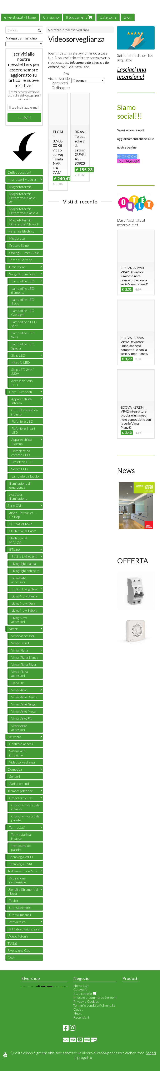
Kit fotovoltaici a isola (24, 929)
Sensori (14, 776)
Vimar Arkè (19, 690)
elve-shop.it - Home (20, 17)
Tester (13, 900)
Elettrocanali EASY (22, 531)
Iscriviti (24, 117)
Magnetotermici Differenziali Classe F (24, 222)
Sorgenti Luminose (22, 274)
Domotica (15, 769)
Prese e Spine (19, 245)
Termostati (17, 827)
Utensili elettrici (20, 908)
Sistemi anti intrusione (17, 753)
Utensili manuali (20, 915)
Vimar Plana (19, 650)
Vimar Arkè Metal (23, 711)
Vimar (13, 629)
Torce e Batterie (20, 260)
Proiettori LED (21, 462)
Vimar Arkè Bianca (24, 697)
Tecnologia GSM (20, 864)
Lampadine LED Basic (22, 301)
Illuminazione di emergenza (19, 485)
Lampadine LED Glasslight (22, 312)
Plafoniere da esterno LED (20, 453)
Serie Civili (15, 505)
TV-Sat (12, 943)
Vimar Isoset (20, 643)
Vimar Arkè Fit (21, 718)
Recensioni (81, 1017)
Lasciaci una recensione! (131, 73)
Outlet (78, 1009)
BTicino (14, 549)
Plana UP (17, 683)
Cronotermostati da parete (25, 818)
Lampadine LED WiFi (22, 335)
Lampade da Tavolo (25, 476)
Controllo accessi (21, 744)
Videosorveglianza (77, 30)
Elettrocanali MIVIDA (18, 540)
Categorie (108, 17)
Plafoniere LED (22, 421)
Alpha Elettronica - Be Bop (22, 515)
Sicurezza (54, 30)
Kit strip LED (20, 362)
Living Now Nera (23, 603)
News (77, 1013)
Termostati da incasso (21, 836)
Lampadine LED (22, 281)
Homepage (81, 985)
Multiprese (17, 238)
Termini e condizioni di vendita (94, 1005)
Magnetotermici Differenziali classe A (23, 211)
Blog (127, 17)
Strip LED (18, 355)
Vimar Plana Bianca (24, 657)
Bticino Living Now (24, 589)
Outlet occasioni (19, 172)
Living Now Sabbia (24, 610)
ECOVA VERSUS (21, 524)
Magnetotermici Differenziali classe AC (22, 198)
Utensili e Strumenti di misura (23, 891)
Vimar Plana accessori (19, 673)
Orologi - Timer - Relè (24, 253)
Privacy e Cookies (86, 1001)
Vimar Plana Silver (23, 664)
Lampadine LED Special (22, 346)
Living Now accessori (19, 620)
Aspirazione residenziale (17, 880)
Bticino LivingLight (24, 556)
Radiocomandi (19, 783)
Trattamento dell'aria (22, 871)
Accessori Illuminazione (18, 496)
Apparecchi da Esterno (21, 441)
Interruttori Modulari (22, 179)
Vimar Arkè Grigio (23, 704)
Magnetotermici (20, 187)
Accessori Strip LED (22, 383)
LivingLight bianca (23, 563)
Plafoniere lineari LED (23, 430)
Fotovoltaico (17, 922)
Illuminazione (17, 267)
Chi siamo (51, 17)
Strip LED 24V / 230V (22, 371)
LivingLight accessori (18, 580)
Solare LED (19, 469)
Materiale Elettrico (21, 231)
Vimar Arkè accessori (19, 728)
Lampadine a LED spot (24, 324)
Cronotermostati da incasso (25, 807)
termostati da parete (21, 847)
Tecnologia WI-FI (21, 857)
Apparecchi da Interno (21, 401)
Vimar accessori (22, 636)
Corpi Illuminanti (20, 392)
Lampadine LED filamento (22, 290)
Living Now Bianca (24, 596)
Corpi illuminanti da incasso (24, 412)
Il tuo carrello (79, 17)
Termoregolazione (20, 791)
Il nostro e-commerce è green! (94, 997)
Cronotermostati (21, 798)
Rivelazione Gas (19, 950)
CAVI (11, 957)
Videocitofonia (18, 936)
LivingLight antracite (25, 571)
